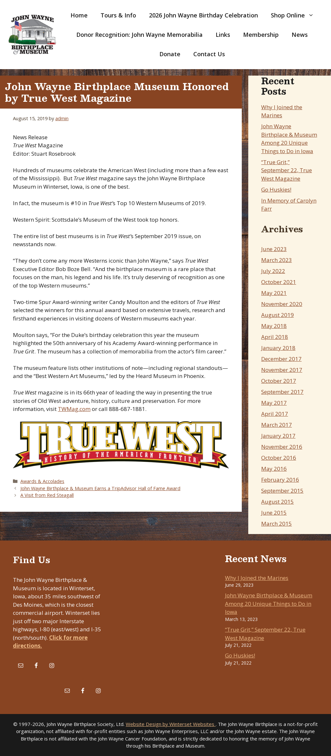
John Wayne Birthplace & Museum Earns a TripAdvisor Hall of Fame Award (100, 488)
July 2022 (273, 271)
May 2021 (274, 293)
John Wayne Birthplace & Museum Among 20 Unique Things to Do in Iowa (268, 603)
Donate (169, 54)
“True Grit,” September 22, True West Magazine (286, 170)
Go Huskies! (276, 189)
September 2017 (282, 391)
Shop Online (295, 15)
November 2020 (281, 304)
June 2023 (274, 249)
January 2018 (278, 348)
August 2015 (277, 501)
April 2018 (274, 337)
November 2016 (281, 446)
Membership (261, 34)
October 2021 (278, 282)
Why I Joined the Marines (256, 578)
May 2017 (274, 402)
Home (79, 15)
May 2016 (274, 468)
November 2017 (281, 369)
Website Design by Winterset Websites (171, 724)
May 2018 (274, 326)
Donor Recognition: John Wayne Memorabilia (139, 34)
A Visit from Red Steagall (47, 495)
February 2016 (280, 479)
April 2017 (274, 413)
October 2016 (278, 457)
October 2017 (278, 380)
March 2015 (276, 523)
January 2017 (278, 435)
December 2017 (281, 358)
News (300, 34)
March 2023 (276, 260)
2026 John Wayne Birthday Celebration (203, 15)
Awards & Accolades (42, 481)
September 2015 (282, 490)
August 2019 (277, 315)
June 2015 (274, 512)
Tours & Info (118, 15)
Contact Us (209, 54)
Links (223, 34)
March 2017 (276, 424)
